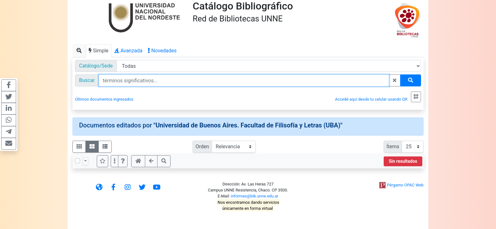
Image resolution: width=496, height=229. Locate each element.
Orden (202, 147)
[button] (122, 161)
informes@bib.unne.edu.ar (254, 196)
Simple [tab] (98, 51)
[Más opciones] (114, 161)
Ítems (393, 147)
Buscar (87, 80)
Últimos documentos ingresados (104, 99)
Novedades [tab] (162, 51)
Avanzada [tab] (128, 51)
